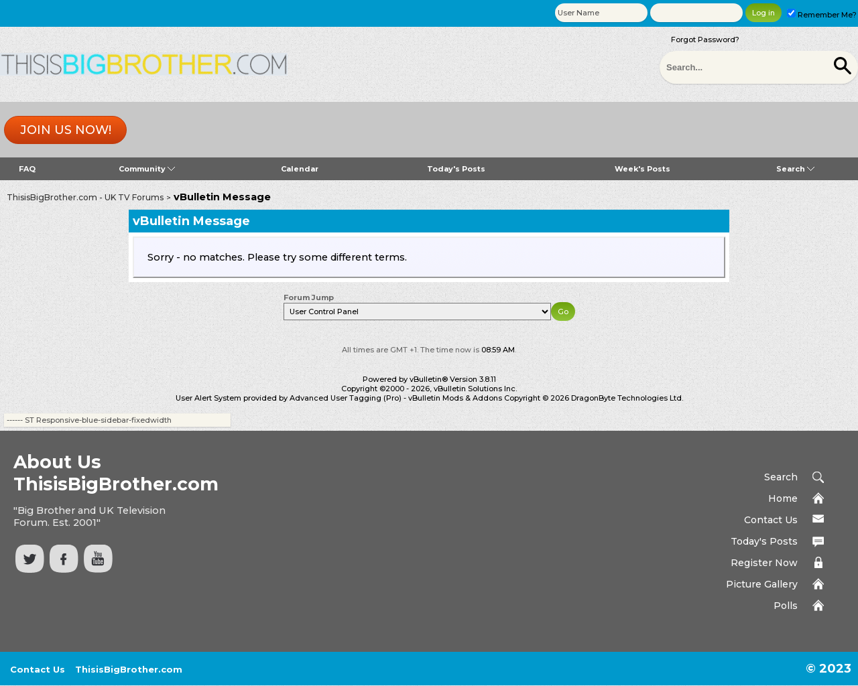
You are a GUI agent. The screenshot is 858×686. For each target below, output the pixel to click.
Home (783, 498)
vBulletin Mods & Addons (455, 398)
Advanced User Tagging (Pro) (346, 398)
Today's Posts (456, 169)
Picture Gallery (762, 584)
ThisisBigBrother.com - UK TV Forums (85, 197)
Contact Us (771, 520)
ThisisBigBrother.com (128, 669)
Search (795, 169)
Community (147, 169)
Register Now (764, 563)
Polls (786, 606)
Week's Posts (642, 169)
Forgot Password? (705, 39)
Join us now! (65, 130)
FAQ (27, 169)
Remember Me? (822, 14)
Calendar (299, 169)
